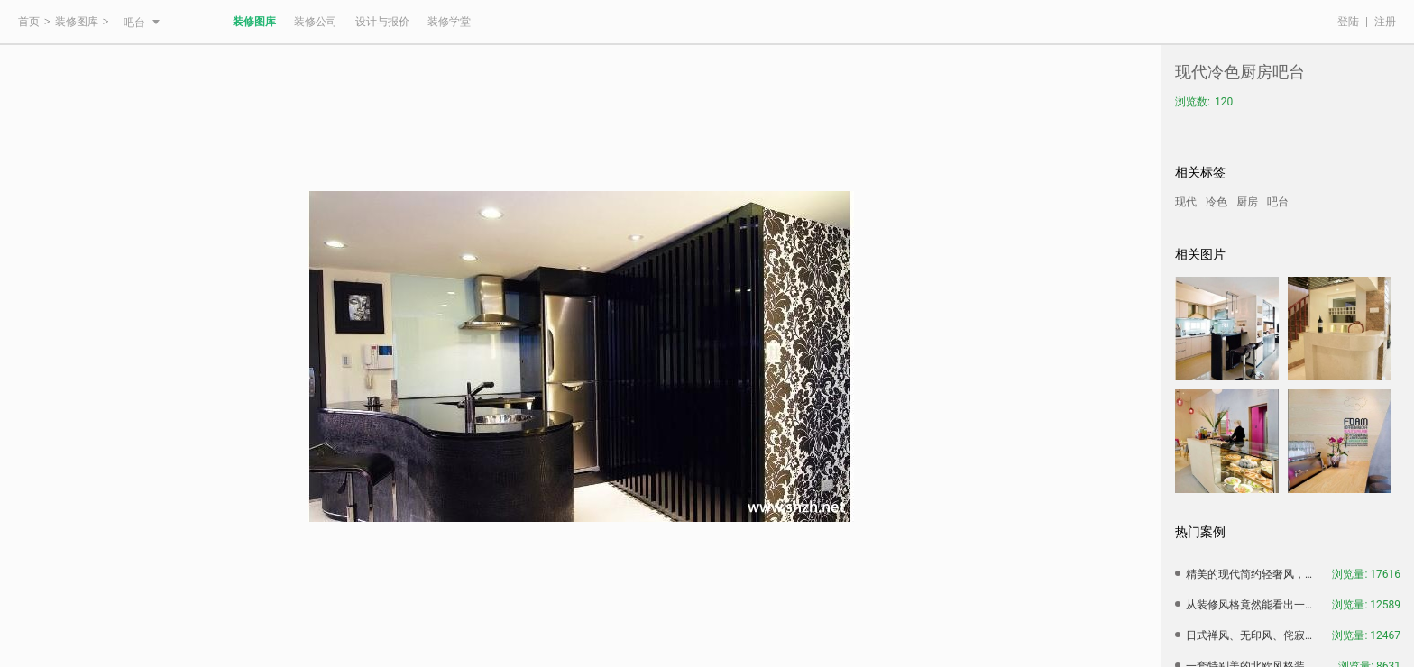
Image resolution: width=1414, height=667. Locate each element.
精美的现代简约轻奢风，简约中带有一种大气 (1253, 574)
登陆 (1348, 21)
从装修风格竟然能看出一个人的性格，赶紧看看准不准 (1253, 604)
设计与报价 (382, 21)
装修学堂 (449, 21)
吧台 (142, 22)
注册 (1385, 21)
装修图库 (76, 21)
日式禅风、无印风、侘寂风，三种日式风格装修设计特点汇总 (1253, 635)
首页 (29, 21)
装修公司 (315, 21)
